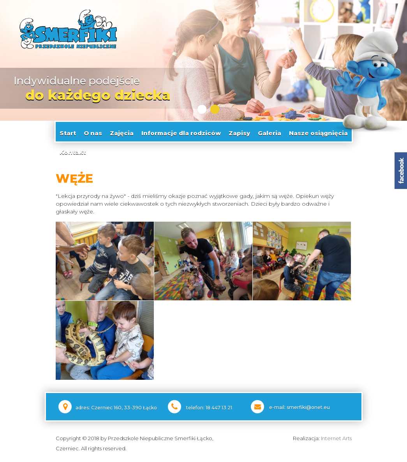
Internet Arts (336, 437)
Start (68, 131)
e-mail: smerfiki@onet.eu (299, 406)
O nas (93, 131)
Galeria (269, 131)
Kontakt (73, 150)
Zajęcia (122, 131)
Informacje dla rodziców (181, 131)
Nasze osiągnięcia (318, 131)
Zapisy (239, 131)
